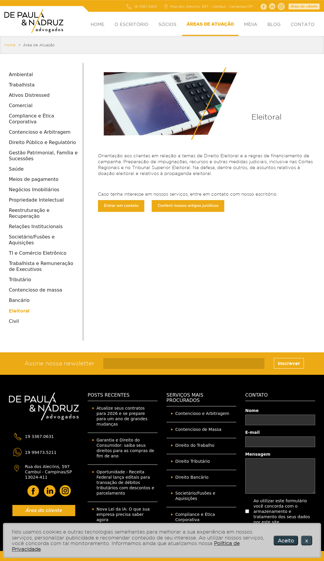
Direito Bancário (192, 477)
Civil (14, 321)
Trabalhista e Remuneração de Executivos (41, 266)
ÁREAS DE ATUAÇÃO (210, 24)
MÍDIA (250, 24)
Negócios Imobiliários (34, 189)
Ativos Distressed (29, 95)
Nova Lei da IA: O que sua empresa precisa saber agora (123, 514)
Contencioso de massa (35, 290)
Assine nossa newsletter (59, 363)
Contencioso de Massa (198, 429)
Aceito (286, 540)
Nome (251, 410)
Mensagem (257, 454)
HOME (97, 24)
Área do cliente (304, 6)
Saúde (16, 169)
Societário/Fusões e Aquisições (32, 240)
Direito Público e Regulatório (42, 142)
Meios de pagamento (33, 179)
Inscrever (289, 363)
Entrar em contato (121, 206)
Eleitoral (19, 310)
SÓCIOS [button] (167, 24)
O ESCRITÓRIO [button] (131, 24)
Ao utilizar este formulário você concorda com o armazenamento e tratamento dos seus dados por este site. (281, 511)
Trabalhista (22, 85)
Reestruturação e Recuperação (29, 213)
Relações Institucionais (36, 226)
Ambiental (21, 74)
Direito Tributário (192, 461)
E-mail (252, 432)
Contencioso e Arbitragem (40, 132)
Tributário (20, 279)
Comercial (20, 105)
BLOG (274, 24)
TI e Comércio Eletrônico (37, 253)
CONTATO (303, 24)
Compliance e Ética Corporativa (31, 119)
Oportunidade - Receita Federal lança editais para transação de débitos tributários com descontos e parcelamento (125, 482)
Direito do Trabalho (195, 445)
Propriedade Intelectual (36, 200)
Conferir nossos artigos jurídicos (188, 206)
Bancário (19, 300)
